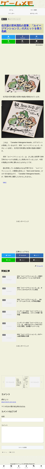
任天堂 (4, 19)
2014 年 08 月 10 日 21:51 (8, 402)
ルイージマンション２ (14, 19)
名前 (3, 417)
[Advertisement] (22, 59)
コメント (4, 425)
